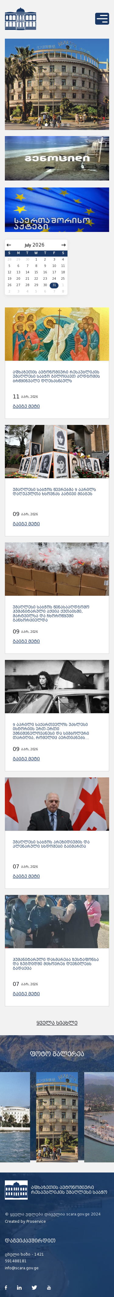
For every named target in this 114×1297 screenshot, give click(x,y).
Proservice (36, 1221)
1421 (39, 1254)
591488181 (16, 1261)
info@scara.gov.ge (22, 1268)
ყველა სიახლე (57, 1023)
